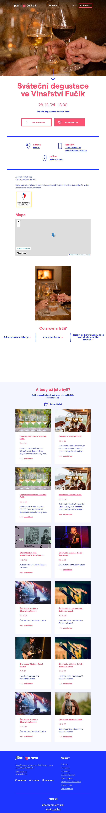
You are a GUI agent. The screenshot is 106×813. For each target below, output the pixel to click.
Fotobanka (65, 771)
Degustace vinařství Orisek (70, 719)
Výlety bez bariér (51, 337)
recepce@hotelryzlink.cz (76, 150)
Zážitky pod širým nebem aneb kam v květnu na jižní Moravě (88, 337)
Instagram (49, 780)
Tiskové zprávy (67, 778)
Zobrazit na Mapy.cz (23, 248)
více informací (38, 122)
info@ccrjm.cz (21, 771)
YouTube (35, 780)
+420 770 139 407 (73, 148)
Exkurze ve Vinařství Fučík (70, 436)
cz (73, 5)
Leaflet (71, 255)
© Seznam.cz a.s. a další (83, 255)
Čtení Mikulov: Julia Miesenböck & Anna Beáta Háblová (31, 555)
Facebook (22, 780)
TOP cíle (64, 764)
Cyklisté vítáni (66, 785)
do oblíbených (71, 122)
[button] (53, 235)
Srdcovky (86, 5)
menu (54, 5)
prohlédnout (28, 458)
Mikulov (36, 148)
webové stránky (56, 159)
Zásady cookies (67, 789)
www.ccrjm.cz (20, 774)
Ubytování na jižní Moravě (71, 782)
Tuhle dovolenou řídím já (16, 337)
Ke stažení (65, 768)
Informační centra (68, 775)
